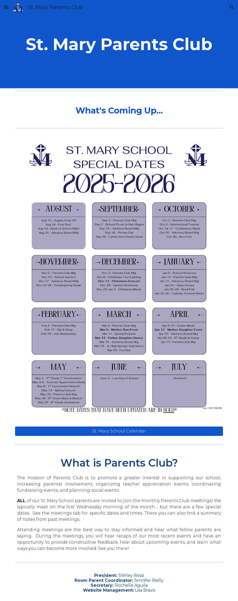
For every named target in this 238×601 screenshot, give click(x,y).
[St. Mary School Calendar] (119, 431)
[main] (119, 44)
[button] (6, 7)
